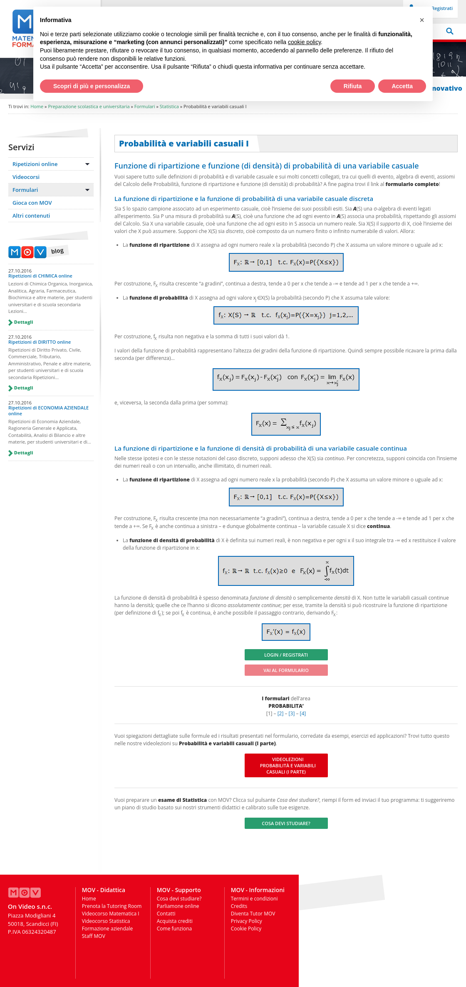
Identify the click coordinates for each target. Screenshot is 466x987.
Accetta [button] (402, 86)
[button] (422, 20)
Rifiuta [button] (353, 86)
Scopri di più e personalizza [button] (91, 86)
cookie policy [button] (304, 42)
